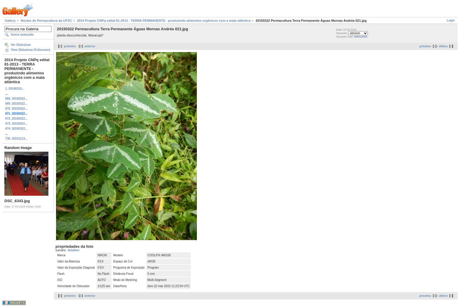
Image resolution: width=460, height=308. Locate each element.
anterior (89, 46)
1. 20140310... (14, 88)
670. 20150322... (16, 108)
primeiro (70, 46)
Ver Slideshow (21, 44)
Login (451, 20)
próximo (425, 46)
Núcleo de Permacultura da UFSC (46, 20)
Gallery (10, 20)
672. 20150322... (16, 118)
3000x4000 (360, 36)
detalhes (73, 250)
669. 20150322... (16, 103)
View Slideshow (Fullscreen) (30, 49)
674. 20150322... (16, 128)
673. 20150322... (16, 123)
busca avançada (22, 34)
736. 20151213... (16, 138)
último (443, 46)
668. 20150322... (16, 98)
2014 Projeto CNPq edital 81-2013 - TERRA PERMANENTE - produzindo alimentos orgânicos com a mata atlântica (164, 20)
